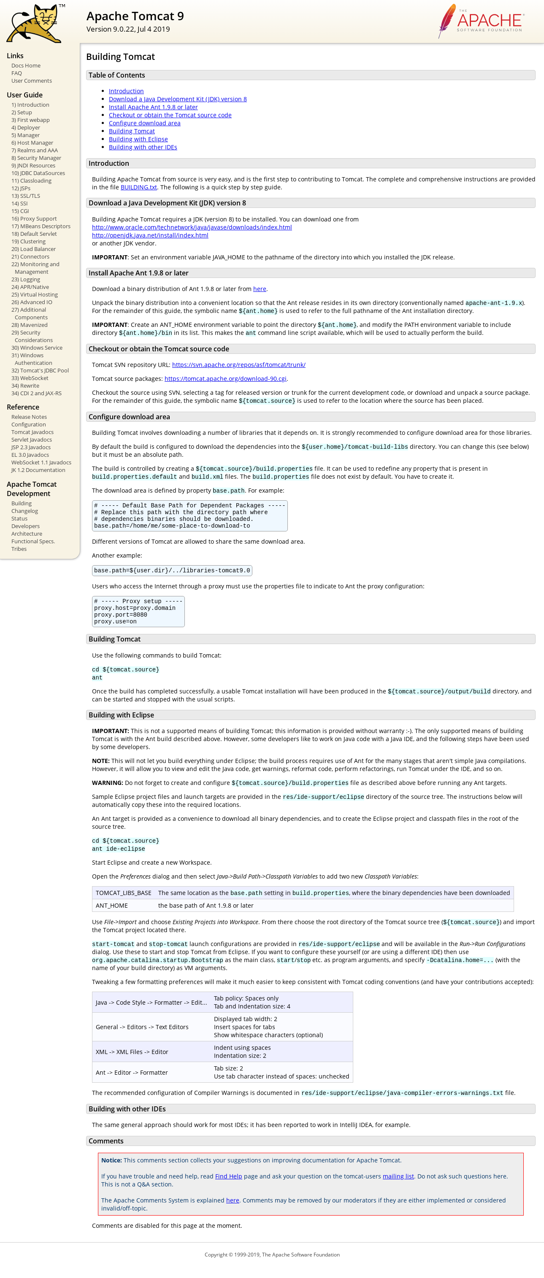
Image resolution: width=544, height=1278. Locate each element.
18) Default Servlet (34, 233)
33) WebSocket (30, 378)
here (259, 289)
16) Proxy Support (34, 218)
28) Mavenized (29, 325)
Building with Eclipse (138, 139)
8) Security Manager (36, 158)
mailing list (398, 1188)
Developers (25, 526)
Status (19, 518)
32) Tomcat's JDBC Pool (40, 370)
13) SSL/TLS (25, 196)
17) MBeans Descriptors (40, 226)
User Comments (31, 80)
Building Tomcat (132, 131)
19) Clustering (28, 241)
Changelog (24, 511)
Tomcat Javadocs (32, 432)
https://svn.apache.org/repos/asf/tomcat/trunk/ (239, 365)
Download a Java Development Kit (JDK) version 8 (178, 99)
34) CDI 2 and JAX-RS (36, 393)
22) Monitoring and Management (35, 267)
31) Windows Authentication (31, 359)
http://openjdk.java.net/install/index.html (150, 235)
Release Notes (29, 417)
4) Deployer (25, 127)
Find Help (228, 1188)
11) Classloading (31, 180)
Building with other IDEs (143, 147)
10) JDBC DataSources (38, 173)
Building (21, 503)
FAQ (16, 73)
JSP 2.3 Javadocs (31, 447)
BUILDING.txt (139, 187)
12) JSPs (20, 188)
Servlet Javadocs (31, 439)
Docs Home (26, 65)
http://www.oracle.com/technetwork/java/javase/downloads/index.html (192, 227)
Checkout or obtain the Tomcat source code (170, 115)
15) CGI (20, 211)
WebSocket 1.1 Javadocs (41, 462)
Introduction (126, 91)
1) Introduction (30, 104)
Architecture (26, 533)
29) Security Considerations (32, 336)
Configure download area (145, 123)
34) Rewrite (25, 385)
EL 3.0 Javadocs (30, 454)
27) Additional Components (29, 313)
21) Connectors (30, 256)
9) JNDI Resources (33, 165)
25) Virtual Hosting (34, 294)
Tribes (19, 549)
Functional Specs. (33, 541)
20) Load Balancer (33, 249)
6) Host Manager (32, 142)
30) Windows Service (36, 347)
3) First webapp (30, 120)
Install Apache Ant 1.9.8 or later (153, 107)
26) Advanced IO (31, 302)
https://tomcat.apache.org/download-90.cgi (226, 379)
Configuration (28, 424)
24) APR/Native (30, 287)
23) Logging (25, 279)
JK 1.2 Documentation (38, 470)
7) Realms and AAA (34, 150)
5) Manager (25, 135)
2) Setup (21, 112)
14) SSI (19, 203)
